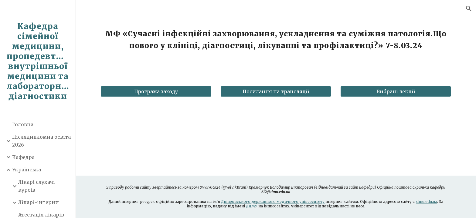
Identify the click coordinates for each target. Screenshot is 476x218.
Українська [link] (26, 170)
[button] (468, 8)
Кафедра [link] (23, 157)
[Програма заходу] (156, 91)
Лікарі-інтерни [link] (38, 202)
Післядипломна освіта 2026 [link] (41, 140)
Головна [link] (22, 124)
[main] (276, 39)
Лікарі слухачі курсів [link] (36, 186)
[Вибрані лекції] (396, 91)
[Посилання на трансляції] (276, 91)
